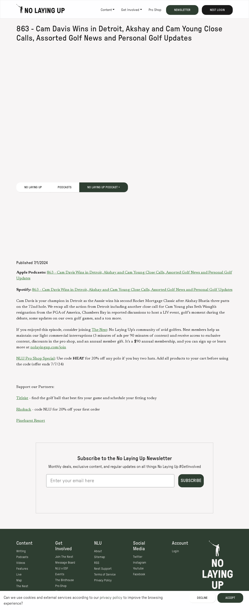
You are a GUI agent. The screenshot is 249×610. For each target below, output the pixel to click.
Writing (21, 551)
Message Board (65, 562)
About (98, 551)
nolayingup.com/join (48, 347)
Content (106, 10)
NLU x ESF (61, 568)
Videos (20, 562)
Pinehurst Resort (30, 421)
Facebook (139, 574)
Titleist (22, 398)
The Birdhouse (64, 580)
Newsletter (182, 10)
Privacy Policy (103, 580)
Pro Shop (155, 10)
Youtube (138, 568)
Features (22, 568)
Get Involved (130, 10)
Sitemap (99, 557)
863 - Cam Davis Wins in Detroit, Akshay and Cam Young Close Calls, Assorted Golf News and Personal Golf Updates (132, 290)
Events (59, 574)
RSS (96, 562)
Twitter (137, 556)
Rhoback (23, 410)
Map (19, 580)
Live (19, 574)
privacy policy (111, 598)
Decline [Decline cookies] (202, 597)
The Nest (99, 330)
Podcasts (64, 187)
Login (175, 551)
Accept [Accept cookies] (230, 597)
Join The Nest (64, 556)
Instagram (139, 562)
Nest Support (103, 568)
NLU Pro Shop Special (35, 359)
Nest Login (217, 10)
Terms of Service (105, 574)
